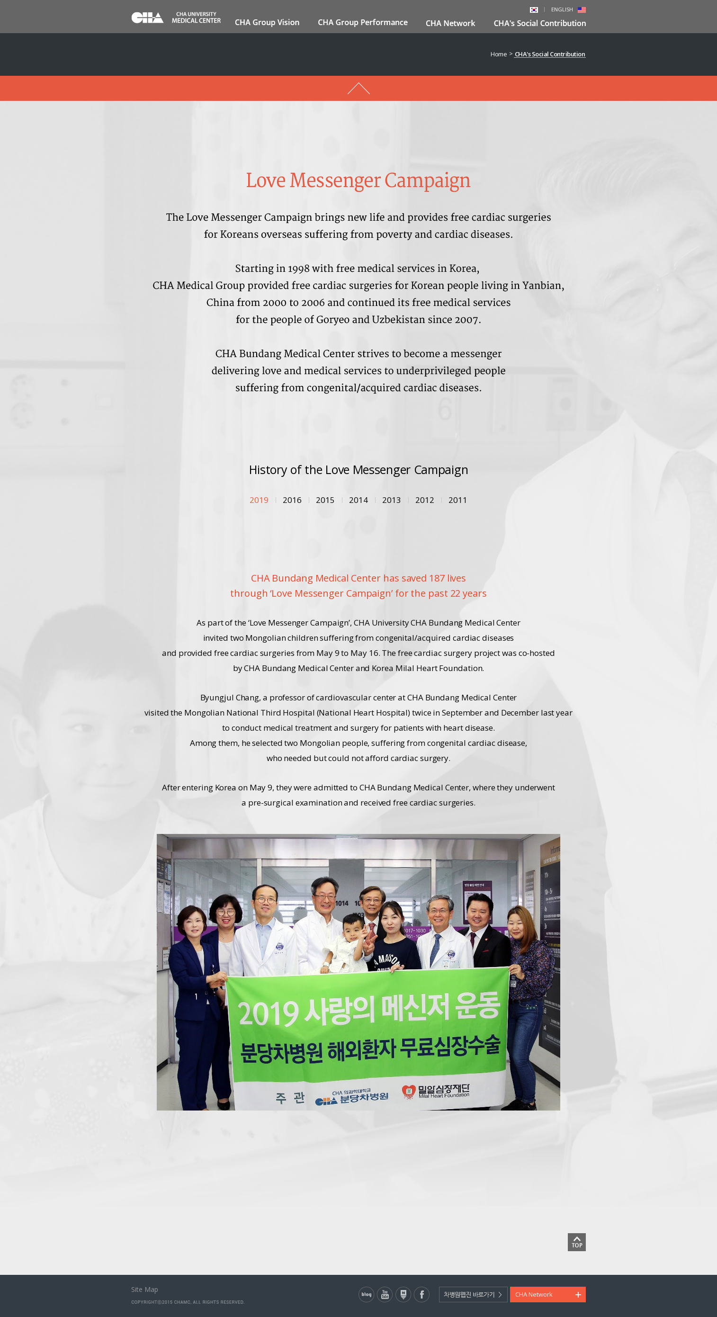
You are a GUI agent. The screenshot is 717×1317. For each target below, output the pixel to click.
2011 (457, 499)
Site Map (144, 1289)
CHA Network (534, 1294)
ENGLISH (568, 9)
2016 (292, 499)
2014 (358, 499)
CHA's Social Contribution (550, 54)
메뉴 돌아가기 (358, 88)
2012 (424, 499)
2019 (259, 499)
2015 (325, 499)
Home (499, 54)
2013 (391, 499)
